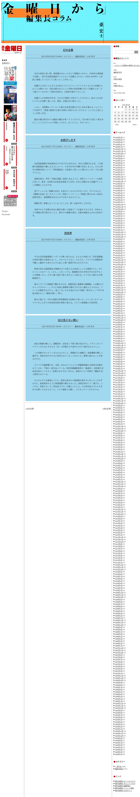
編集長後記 (119, 769)
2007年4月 (119, 666)
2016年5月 (119, 415)
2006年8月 (119, 685)
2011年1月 (118, 562)
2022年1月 (119, 257)
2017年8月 (119, 380)
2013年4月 (119, 500)
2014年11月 (119, 456)
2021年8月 (119, 269)
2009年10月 (119, 597)
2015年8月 (119, 435)
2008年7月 (119, 632)
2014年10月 (119, 458)
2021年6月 (119, 274)
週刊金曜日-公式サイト (123, 791)
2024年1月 (119, 202)
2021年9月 (119, 267)
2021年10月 (119, 264)
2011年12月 (119, 537)
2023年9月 (119, 211)
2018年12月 (119, 343)
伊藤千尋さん (118, 86)
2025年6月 (119, 163)
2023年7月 (119, 216)
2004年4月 (119, 750)
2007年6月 (119, 662)
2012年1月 (119, 535)
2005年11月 (119, 706)
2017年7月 (119, 382)
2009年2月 (119, 616)
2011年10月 (119, 542)
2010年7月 (119, 576)
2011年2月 (118, 560)
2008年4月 (119, 639)
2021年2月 (119, 283)
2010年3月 (119, 585)
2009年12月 (119, 592)
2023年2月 (119, 227)
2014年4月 (119, 472)
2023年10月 (119, 209)
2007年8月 (119, 657)
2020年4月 (119, 306)
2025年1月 (119, 174)
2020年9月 (119, 294)
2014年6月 (119, 468)
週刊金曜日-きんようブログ (125, 784)
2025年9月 (119, 156)
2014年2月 (119, 477)
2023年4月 (119, 223)
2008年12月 (119, 620)
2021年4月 (119, 278)
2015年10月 (119, 431)
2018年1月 (119, 368)
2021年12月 (119, 260)
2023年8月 (119, 214)
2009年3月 (119, 613)
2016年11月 (119, 401)
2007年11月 (119, 650)
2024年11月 (119, 179)
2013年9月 (119, 489)
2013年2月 (119, 505)
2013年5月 (119, 498)
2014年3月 (119, 475)
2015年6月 (119, 440)
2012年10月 (119, 514)
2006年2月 (119, 699)
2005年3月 (119, 724)
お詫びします (68, 140)
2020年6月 (119, 301)
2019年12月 (119, 315)
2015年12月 (119, 426)
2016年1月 (119, 424)
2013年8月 (119, 491)
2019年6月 (119, 329)
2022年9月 (119, 239)
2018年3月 (119, 364)
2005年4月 (119, 722)
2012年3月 (119, 530)
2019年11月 (119, 318)
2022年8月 (119, 241)
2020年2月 (119, 311)
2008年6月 (119, 634)
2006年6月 (119, 689)
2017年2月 (119, 394)
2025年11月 (119, 151)
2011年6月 (118, 551)
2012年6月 (119, 523)
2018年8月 (119, 352)
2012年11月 (119, 511)
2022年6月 (119, 246)
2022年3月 (119, 253)
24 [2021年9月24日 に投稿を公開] (133, 119)
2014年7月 (119, 465)
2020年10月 (119, 292)
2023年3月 (119, 225)
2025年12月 (119, 149)
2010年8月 (119, 574)
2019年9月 (119, 322)
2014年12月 (119, 454)
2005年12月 (119, 703)
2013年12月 (119, 482)
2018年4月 (119, 361)
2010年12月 (119, 565)
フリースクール (119, 93)
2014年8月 (119, 463)
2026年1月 (119, 147)
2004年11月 (119, 733)
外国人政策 (118, 79)
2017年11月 (119, 373)
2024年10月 (119, 181)
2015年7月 (119, 438)
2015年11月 (119, 428)
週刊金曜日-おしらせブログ (125, 781)
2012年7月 (119, 521)
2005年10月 (119, 708)
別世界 (68, 233)
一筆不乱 (118, 767)
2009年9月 (119, 599)
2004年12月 (119, 731)
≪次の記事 (29, 408)
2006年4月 (119, 694)
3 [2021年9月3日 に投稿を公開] (133, 109)
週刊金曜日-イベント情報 (124, 788)
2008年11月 (119, 622)
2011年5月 (118, 553)
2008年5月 (119, 636)
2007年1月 (119, 673)
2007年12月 (119, 648)
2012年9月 (119, 516)
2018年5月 (119, 359)
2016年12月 (119, 398)
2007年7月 (119, 659)
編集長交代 (118, 72)
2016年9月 (119, 405)
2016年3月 (119, 419)
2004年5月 (119, 747)
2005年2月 (119, 726)
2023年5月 (119, 221)
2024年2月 (119, 200)
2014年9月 (119, 461)
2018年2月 (119, 366)
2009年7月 (119, 604)
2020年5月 (119, 304)
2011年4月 (118, 555)
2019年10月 (119, 320)
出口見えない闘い (68, 320)
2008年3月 (119, 641)
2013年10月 (119, 486)
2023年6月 (119, 218)
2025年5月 (119, 165)
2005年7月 (119, 715)
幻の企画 (68, 50)
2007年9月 (119, 655)
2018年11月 (119, 345)
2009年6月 (119, 606)
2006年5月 (119, 692)
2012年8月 (119, 518)
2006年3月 (119, 696)
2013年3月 (119, 502)
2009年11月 (119, 595)
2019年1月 (119, 341)
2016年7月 (119, 410)
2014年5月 (119, 470)
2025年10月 (119, 153)
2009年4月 (119, 611)
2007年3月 (119, 669)
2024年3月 (119, 197)
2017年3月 (119, 391)
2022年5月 (119, 248)
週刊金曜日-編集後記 (122, 786)
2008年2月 (119, 643)
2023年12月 (119, 204)
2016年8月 (119, 408)
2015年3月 (119, 447)
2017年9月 (119, 378)
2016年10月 (119, 403)
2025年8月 (119, 158)
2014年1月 (119, 479)
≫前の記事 (106, 408)
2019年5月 (119, 331)
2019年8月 (119, 324)
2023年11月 (119, 207)
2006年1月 (119, 701)
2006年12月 (119, 676)
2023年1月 (119, 230)
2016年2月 (119, 421)
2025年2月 (119, 172)
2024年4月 (119, 195)
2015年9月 (119, 433)
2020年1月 (119, 313)
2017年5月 (119, 387)
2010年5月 (119, 581)
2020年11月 (119, 290)
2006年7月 (119, 687)
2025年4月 (119, 167)
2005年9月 (119, 710)
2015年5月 (119, 442)
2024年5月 (119, 193)
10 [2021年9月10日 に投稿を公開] (133, 112)
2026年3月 (119, 142)
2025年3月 (119, 170)
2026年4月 (119, 140)
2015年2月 (119, 449)
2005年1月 (119, 729)
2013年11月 (119, 484)
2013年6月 (119, 495)
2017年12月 (119, 371)
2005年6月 (119, 717)
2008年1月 (119, 645)
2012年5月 (119, 525)
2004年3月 (119, 752)
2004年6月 (119, 745)
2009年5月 (119, 609)
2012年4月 (119, 528)
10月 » (135, 125)
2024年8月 (119, 186)
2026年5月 (119, 137)
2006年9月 (119, 682)
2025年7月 (119, 160)
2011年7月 (118, 548)
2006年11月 (119, 678)
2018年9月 (119, 350)
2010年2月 (119, 588)
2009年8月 (119, 602)
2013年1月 (119, 507)
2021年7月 (119, 271)
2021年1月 (119, 285)
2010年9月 (119, 572)
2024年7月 (119, 188)
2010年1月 (119, 590)
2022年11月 (119, 234)
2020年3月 (119, 308)
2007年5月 (119, 664)
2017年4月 (119, 389)
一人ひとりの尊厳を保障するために (127, 65)
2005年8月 (119, 713)
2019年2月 (119, 338)
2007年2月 (119, 671)
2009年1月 (119, 618)
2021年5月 (119, 276)
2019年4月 (119, 334)
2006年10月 (119, 680)
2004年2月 (119, 754)
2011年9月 (118, 544)
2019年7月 (119, 327)
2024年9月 (119, 184)
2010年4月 (119, 583)
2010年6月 (119, 579)
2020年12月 (119, 287)
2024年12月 (119, 177)
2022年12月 (119, 232)
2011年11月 (119, 539)
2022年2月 (119, 255)
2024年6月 (119, 190)
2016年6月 (119, 412)
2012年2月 (119, 532)
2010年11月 (119, 567)
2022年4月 (119, 250)
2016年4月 (119, 417)
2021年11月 (119, 262)
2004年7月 (119, 743)
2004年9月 (119, 738)
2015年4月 (119, 445)
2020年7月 (119, 299)
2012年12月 (119, 509)
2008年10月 (119, 625)
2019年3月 (119, 336)
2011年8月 (118, 546)
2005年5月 (119, 719)
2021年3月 (119, 281)
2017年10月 (119, 375)
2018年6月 (119, 357)
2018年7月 (119, 355)
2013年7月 (119, 493)
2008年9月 (119, 627)
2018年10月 (119, 348)
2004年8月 (119, 740)
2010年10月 (119, 569)
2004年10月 (119, 736)
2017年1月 (119, 396)
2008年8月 (119, 629)
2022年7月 (119, 244)
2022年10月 (119, 237)
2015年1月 (119, 452)
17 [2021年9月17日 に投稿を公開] (133, 115)
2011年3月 (118, 558)
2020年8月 (119, 297)
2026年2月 (119, 144)
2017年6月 (119, 384)
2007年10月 (119, 652)
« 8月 (116, 125)
